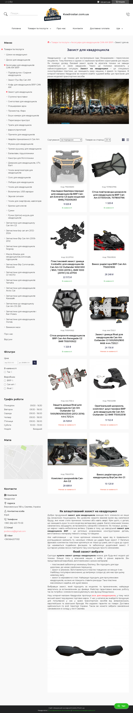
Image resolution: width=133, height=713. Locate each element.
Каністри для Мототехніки (21, 158)
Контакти (78, 28)
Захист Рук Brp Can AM (19, 80)
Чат (121, 706)
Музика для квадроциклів (20, 144)
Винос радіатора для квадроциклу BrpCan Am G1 (109, 476)
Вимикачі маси (13, 327)
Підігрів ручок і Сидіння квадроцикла (19, 73)
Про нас (61, 28)
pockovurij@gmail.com (15, 531)
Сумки (11, 210)
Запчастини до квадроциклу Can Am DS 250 (20, 304)
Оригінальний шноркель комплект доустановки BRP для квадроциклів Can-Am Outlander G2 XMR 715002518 (109, 410)
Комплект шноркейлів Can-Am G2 (67, 480)
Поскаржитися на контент (59, 710)
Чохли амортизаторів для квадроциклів (20, 171)
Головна (16, 28)
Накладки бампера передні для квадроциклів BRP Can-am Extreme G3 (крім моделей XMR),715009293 (67, 195)
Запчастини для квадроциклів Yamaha (20, 281)
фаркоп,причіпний (17, 130)
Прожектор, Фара (17, 111)
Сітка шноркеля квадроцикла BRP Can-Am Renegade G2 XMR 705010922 (67, 338)
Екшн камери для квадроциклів (23, 115)
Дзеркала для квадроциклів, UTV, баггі (24, 164)
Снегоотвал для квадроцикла (22, 101)
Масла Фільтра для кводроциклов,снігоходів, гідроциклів (18, 257)
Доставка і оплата (99, 28)
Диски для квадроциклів (18, 60)
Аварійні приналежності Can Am (23, 139)
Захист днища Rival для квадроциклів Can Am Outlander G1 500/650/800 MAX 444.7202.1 (109, 339)
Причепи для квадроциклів (21, 134)
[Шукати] (6, 14)
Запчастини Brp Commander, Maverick (20, 265)
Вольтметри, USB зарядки (20, 191)
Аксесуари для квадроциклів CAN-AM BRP (92, 42)
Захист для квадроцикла (20, 92)
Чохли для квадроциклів (20, 187)
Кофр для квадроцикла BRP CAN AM (24, 85)
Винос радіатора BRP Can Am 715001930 (109, 265)
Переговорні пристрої (19, 120)
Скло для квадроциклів (19, 177)
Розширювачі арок (17, 106)
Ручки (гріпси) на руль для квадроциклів (21, 216)
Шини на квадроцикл (16, 54)
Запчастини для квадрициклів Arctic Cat (20, 289)
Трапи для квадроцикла (19, 125)
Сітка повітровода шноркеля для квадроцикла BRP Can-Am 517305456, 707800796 (109, 195)
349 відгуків (105, 2)
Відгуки (8, 339)
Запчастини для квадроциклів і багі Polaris (21, 312)
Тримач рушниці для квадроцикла (24, 149)
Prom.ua (80, 708)
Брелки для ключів (17, 206)
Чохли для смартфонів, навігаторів (24, 201)
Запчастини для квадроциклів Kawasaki (20, 297)
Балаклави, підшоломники (21, 153)
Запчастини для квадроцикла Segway (20, 247)
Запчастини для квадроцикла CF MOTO (20, 273)
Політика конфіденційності (83, 710)
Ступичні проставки (17, 97)
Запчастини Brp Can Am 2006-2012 (21, 239)
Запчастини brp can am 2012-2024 (20, 231)
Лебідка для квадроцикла (21, 182)
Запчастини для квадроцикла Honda (20, 320)
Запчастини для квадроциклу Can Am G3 (20, 224)
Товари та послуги (38, 28)
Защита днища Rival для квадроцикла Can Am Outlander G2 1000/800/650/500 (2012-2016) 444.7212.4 (67, 411)
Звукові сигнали (16, 196)
